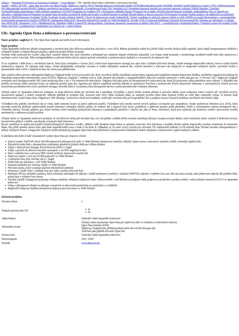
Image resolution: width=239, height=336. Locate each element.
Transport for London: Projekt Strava (153, 11)
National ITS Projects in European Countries (35, 2)
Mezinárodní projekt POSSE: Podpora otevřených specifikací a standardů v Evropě (49, 8)
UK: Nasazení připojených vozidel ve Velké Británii (98, 20)
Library (5, 2)
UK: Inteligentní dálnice (58, 20)
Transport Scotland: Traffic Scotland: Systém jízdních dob (49, 17)
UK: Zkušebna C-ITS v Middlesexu (32, 23)
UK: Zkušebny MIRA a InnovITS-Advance (74, 23)
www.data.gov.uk (91, 243)
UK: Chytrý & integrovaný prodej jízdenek (102, 17)
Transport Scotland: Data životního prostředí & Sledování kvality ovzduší (69, 14)
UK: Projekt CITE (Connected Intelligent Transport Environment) (160, 20)
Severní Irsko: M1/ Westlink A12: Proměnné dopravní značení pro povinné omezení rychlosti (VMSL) (146, 8)
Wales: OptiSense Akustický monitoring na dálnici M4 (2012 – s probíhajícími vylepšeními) (145, 23)
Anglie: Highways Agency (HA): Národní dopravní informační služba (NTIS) (100, 5)
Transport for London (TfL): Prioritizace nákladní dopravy (102, 11)
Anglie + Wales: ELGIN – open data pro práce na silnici (30, 5)
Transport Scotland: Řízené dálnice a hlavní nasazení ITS (138, 14)
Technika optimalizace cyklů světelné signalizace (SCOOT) (41, 11)
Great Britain (68, 2)
